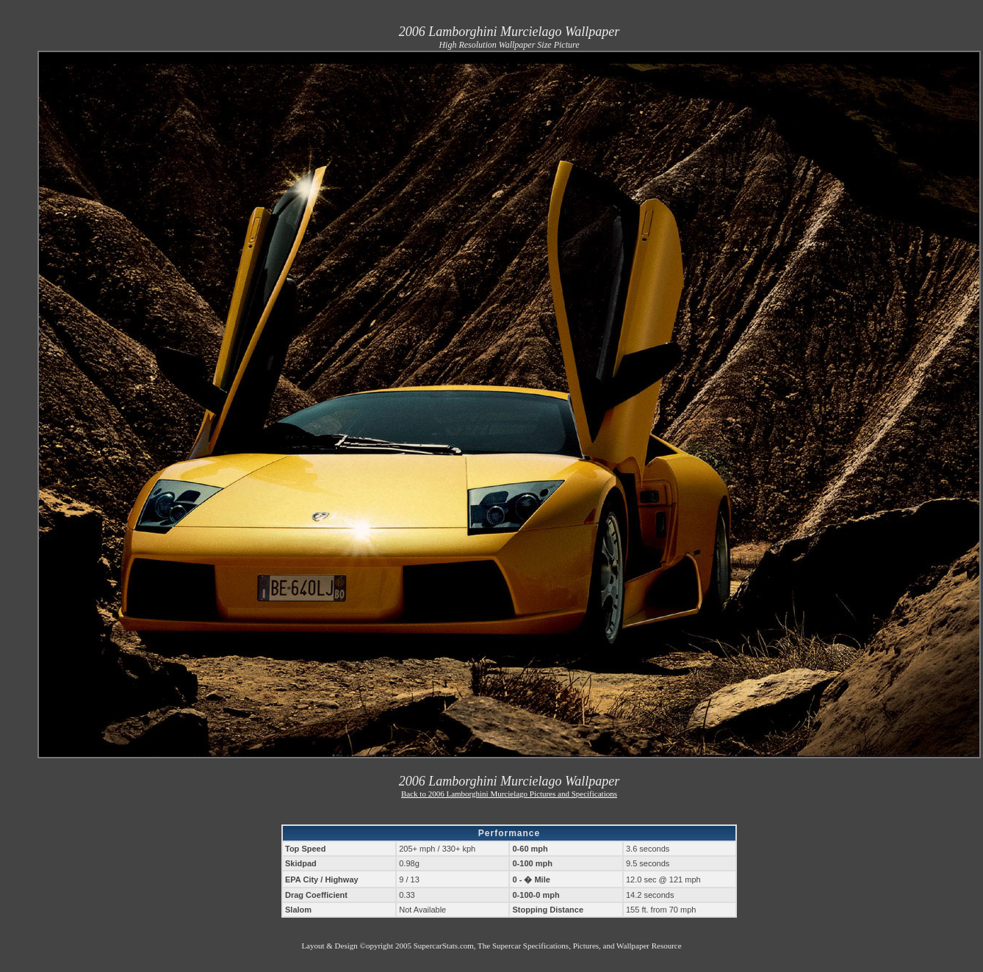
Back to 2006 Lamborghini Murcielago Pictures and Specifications (509, 793)
